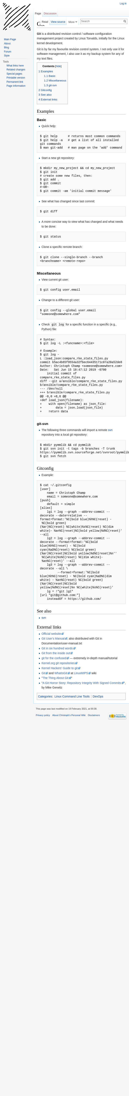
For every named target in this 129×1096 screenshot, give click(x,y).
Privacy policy (43, 715)
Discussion (50, 13)
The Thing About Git (55, 677)
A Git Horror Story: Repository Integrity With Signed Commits (81, 682)
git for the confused (53, 658)
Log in (123, 3)
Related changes (15, 69)
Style (7, 55)
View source (58, 21)
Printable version (15, 77)
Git (43, 673)
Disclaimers (94, 715)
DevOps (98, 696)
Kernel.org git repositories (58, 663)
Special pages (14, 73)
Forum (7, 51)
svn (110, 429)
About (7, 43)
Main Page (10, 39)
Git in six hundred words (57, 648)
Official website (51, 633)
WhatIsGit (60, 673)
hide (58, 66)
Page (38, 13)
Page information (15, 85)
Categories (45, 696)
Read (45, 21)
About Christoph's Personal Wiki (69, 715)
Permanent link (14, 81)
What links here (15, 65)
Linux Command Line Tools (72, 696)
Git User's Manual (52, 638)
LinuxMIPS (81, 673)
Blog (6, 47)
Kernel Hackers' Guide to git (59, 668)
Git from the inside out (55, 653)
